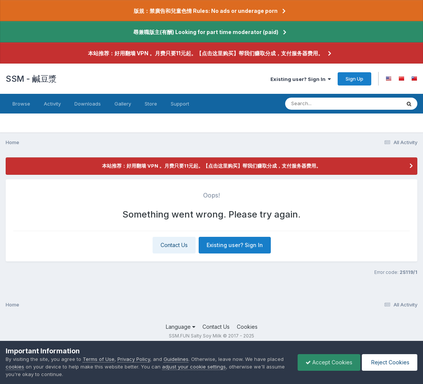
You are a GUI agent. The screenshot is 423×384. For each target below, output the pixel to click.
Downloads (87, 104)
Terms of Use (98, 359)
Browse (21, 104)
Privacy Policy (133, 359)
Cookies (247, 326)
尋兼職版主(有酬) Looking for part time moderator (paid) (205, 32)
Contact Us (174, 245)
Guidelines (176, 359)
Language (180, 326)
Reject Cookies (389, 362)
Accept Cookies (329, 362)
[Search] (322, 104)
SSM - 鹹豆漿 (31, 79)
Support (180, 104)
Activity (52, 104)
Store (151, 104)
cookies (15, 367)
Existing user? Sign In (300, 79)
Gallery (122, 104)
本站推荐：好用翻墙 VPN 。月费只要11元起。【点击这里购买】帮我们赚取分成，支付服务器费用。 (205, 53)
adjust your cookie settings (194, 367)
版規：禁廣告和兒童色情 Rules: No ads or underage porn (206, 11)
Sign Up (354, 79)
